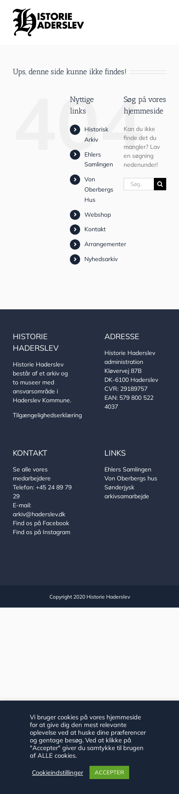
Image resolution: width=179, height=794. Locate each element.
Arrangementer (105, 244)
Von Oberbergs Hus (98, 189)
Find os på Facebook (41, 523)
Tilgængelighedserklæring (47, 415)
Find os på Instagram (41, 532)
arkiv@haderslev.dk (39, 514)
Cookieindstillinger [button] (57, 773)
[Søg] (160, 184)
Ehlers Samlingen (127, 469)
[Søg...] (139, 184)
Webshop (97, 214)
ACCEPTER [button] (109, 772)
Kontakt (95, 229)
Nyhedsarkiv (101, 259)
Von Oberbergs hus (130, 478)
